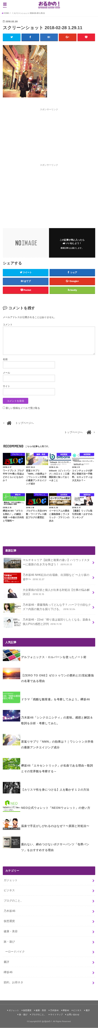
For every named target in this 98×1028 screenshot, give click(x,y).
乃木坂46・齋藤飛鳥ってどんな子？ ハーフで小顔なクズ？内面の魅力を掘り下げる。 (47, 608)
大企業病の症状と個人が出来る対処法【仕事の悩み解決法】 (46, 593)
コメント (8, 324)
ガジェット (11, 880)
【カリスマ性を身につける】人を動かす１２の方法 (55, 789)
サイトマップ (56, 1015)
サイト (6, 386)
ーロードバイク (15, 951)
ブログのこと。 (13, 900)
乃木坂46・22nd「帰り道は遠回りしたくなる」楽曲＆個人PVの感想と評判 (47, 623)
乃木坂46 (9, 910)
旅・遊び (9, 941)
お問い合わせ (73, 1015)
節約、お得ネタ (13, 982)
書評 (6, 961)
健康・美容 (11, 931)
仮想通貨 (9, 921)
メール (6, 372)
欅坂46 (8, 972)
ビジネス (9, 890)
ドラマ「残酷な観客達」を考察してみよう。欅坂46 (55, 699)
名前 (5, 359)
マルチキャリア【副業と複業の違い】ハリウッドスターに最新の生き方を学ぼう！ (46, 563)
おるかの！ (47, 1021)
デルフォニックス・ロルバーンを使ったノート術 (53, 657)
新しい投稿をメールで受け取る (23, 408)
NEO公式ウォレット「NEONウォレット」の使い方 (55, 808)
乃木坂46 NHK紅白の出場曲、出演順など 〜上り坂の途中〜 (46, 578)
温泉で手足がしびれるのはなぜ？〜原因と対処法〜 (55, 826)
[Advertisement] (49, 135)
